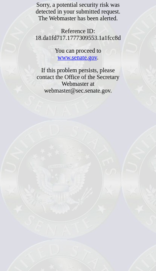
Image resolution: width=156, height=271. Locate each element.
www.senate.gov (77, 57)
